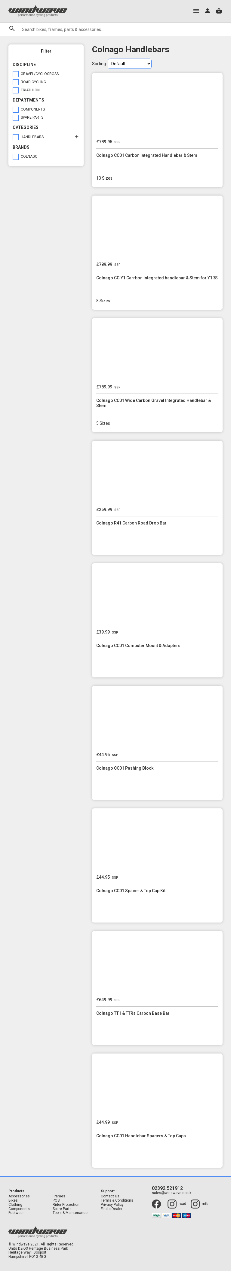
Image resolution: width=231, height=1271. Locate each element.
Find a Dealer (111, 1209)
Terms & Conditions (117, 1201)
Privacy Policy (112, 1205)
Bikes (13, 1201)
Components (19, 1209)
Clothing (15, 1205)
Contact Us (110, 1196)
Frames (59, 1196)
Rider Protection (66, 1205)
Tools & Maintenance (70, 1213)
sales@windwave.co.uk (171, 1193)
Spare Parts (62, 1209)
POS (56, 1201)
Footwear (16, 1213)
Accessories (19, 1196)
